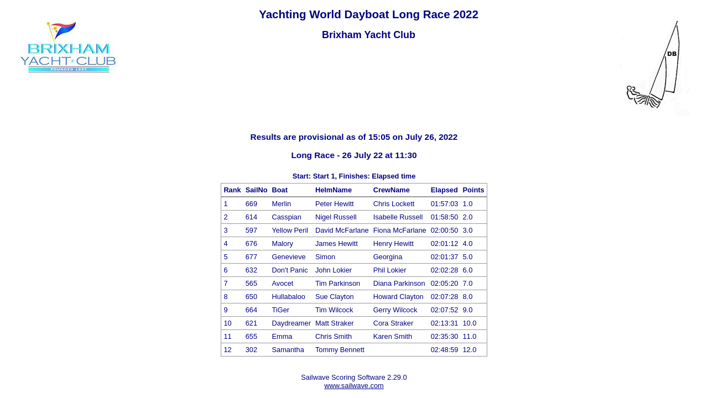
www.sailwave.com (353, 385)
